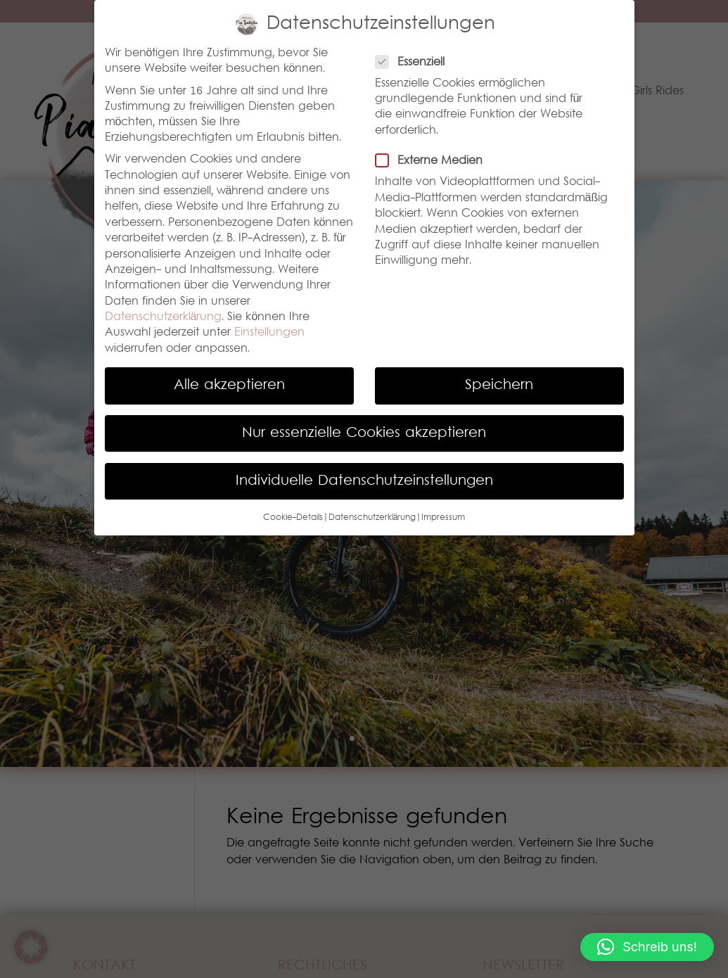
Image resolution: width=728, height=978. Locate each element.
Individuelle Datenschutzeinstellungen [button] (364, 481)
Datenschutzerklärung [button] (372, 517)
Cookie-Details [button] (293, 517)
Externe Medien (434, 161)
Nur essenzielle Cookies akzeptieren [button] (364, 433)
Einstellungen (269, 333)
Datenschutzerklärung (163, 317)
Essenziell (415, 62)
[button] (647, 947)
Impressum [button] (443, 517)
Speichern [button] (499, 385)
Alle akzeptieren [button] (229, 385)
